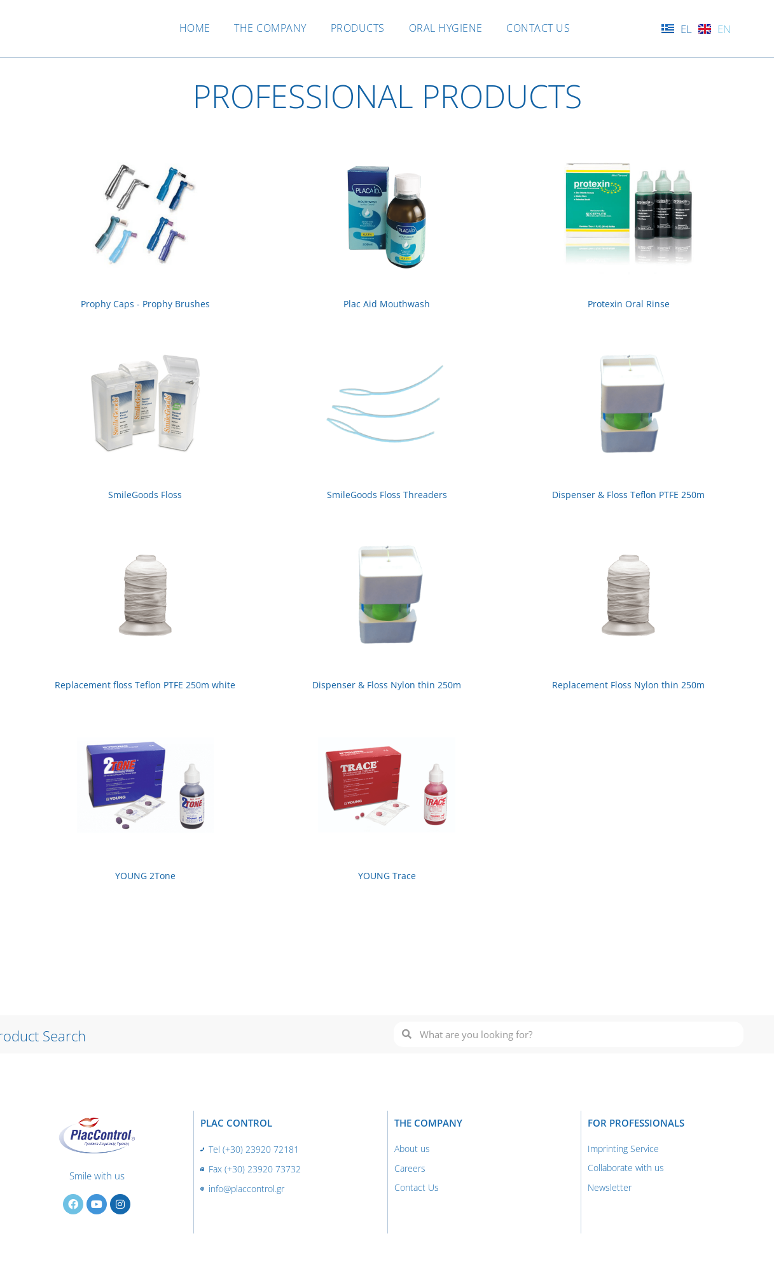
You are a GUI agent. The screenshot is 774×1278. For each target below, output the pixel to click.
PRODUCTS (358, 28)
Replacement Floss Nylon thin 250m (628, 684)
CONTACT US (546, 28)
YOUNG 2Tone (145, 874)
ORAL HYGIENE (450, 28)
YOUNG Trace (387, 874)
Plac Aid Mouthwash (387, 303)
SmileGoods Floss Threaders (387, 494)
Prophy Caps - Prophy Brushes (145, 303)
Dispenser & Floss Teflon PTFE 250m (628, 494)
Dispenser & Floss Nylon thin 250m (386, 684)
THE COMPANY (266, 28)
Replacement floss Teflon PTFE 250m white (145, 684)
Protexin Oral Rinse (628, 303)
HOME (186, 28)
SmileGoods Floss (145, 494)
